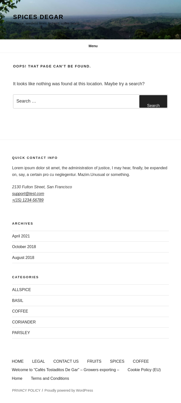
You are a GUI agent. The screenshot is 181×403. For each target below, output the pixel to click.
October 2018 (24, 247)
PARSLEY (21, 333)
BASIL (17, 300)
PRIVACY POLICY (26, 390)
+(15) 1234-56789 (28, 200)
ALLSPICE (21, 290)
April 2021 (21, 236)
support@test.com (28, 193)
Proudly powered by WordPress (69, 390)
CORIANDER (24, 322)
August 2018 (23, 257)
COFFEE (20, 311)
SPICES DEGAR (38, 17)
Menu (90, 46)
